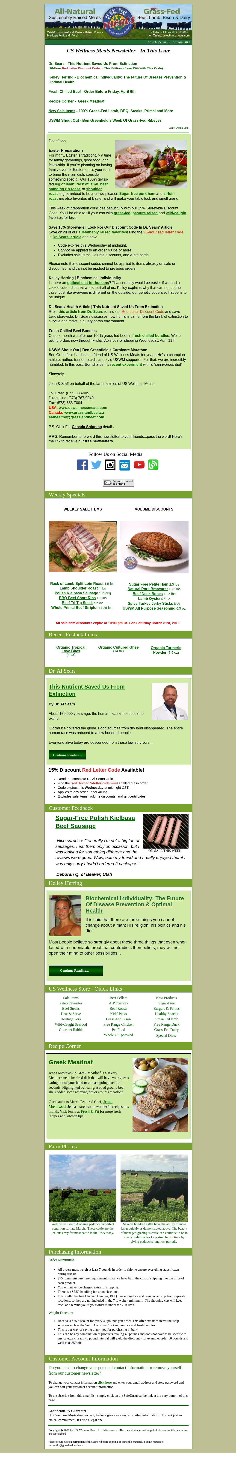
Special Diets (166, 1035)
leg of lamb (64, 184)
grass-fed (122, 213)
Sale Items (71, 998)
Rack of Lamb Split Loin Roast (76, 584)
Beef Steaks (71, 1008)
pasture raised (145, 213)
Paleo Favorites (70, 1003)
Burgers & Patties (166, 1008)
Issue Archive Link (179, 128)
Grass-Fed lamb (166, 1019)
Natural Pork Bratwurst (148, 589)
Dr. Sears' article (67, 237)
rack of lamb (87, 184)
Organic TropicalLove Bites (70, 649)
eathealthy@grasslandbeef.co (75, 417)
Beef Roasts (118, 1008)
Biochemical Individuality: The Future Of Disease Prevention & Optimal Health (135, 904)
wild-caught (176, 213)
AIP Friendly (118, 1003)
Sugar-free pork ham (137, 194)
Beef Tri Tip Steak (77, 603)
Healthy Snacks (166, 1014)
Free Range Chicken (118, 1024)
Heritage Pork (71, 1019)
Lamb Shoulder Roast (79, 588)
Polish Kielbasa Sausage (76, 593)
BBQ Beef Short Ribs (77, 598)
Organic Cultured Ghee (118, 647)
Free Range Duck (166, 1024)
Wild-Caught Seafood (71, 1024)
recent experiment (126, 364)
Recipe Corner (61, 101)
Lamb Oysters (150, 599)
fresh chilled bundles (150, 336)
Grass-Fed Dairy (166, 1030)
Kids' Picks (118, 1014)
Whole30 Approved (118, 1035)
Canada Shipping (87, 427)
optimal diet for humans (88, 283)
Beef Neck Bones (148, 594)
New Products (166, 998)
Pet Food (118, 1030)
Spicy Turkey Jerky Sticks (150, 603)
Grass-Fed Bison (118, 1019)
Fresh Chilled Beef (64, 92)
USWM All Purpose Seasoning (149, 608)
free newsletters (99, 441)
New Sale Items (61, 111)
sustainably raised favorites (102, 232)
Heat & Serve (71, 1014)
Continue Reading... (67, 755)
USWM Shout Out (63, 120)
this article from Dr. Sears (81, 312)
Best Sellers (118, 998)
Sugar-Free (166, 1003)
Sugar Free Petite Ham (148, 584)
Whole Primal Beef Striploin (75, 608)
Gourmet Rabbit (71, 1030)
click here (105, 1382)
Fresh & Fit (90, 1111)
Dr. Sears (56, 64)
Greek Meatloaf (71, 1062)
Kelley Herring (60, 77)
